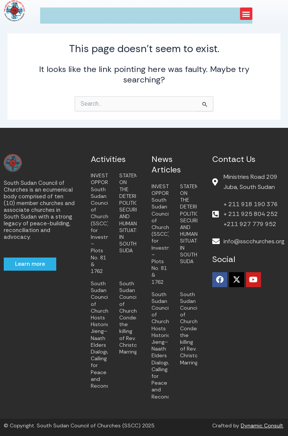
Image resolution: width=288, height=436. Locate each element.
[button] (246, 13)
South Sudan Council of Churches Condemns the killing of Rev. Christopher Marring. (134, 317)
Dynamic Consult (262, 425)
